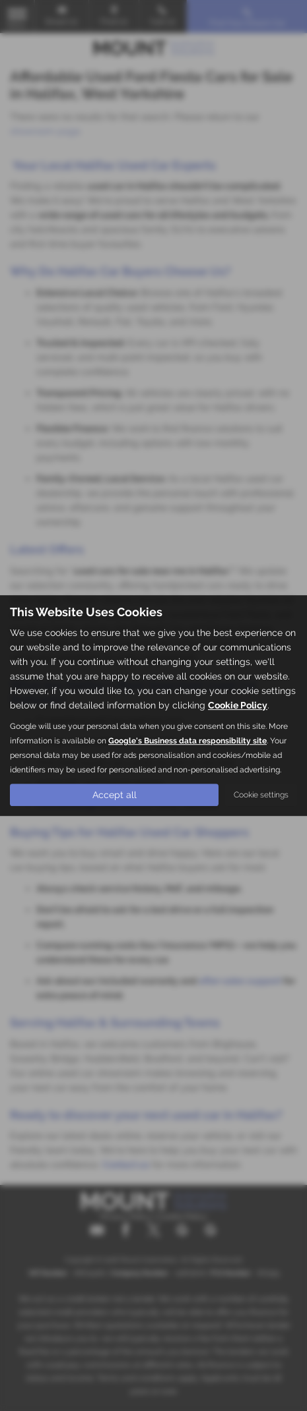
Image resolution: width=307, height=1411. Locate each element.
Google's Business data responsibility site (187, 740)
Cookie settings (261, 794)
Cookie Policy (237, 705)
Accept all (114, 795)
